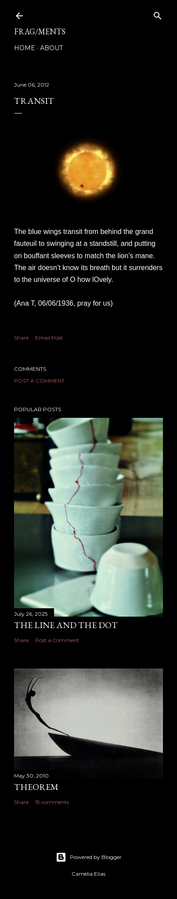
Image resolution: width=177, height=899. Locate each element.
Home (24, 48)
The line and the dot (66, 625)
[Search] (157, 13)
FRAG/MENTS (39, 31)
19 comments (52, 802)
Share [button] (21, 337)
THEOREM (36, 787)
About (51, 48)
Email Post (49, 337)
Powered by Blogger (89, 857)
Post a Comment (39, 380)
